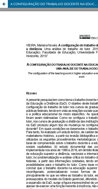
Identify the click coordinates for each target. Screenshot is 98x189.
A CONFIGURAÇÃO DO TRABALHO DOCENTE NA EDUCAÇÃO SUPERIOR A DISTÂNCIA (54, 4)
